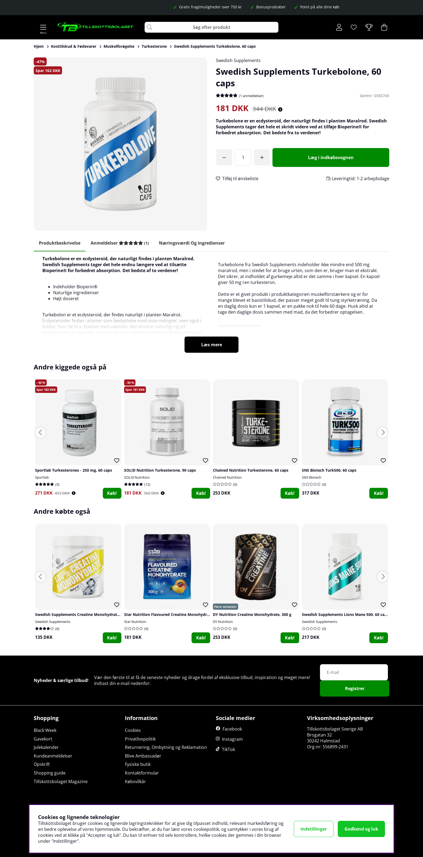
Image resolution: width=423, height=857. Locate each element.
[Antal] (243, 157)
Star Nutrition (135, 622)
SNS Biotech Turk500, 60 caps (329, 470)
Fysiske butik (138, 764)
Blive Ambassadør (143, 756)
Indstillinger (314, 829)
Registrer (354, 689)
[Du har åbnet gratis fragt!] (224, 157)
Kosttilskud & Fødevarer (73, 46)
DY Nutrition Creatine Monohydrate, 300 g (252, 615)
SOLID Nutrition (137, 477)
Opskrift (42, 764)
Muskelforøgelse (119, 46)
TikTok (228, 750)
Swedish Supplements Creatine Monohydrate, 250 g (83, 615)
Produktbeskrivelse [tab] (60, 243)
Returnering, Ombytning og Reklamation (166, 747)
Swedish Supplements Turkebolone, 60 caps (215, 46)
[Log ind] (339, 27)
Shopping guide (50, 773)
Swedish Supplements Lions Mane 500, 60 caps (345, 615)
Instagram (232, 739)
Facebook (232, 729)
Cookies (133, 730)
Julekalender (46, 747)
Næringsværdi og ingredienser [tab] (193, 243)
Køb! (112, 493)
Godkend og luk (361, 829)
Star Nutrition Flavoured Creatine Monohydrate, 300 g (174, 615)
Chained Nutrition (227, 477)
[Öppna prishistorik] (74, 493)
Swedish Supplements (238, 60)
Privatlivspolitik (140, 739)
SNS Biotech (311, 477)
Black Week (45, 730)
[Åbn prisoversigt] (280, 109)
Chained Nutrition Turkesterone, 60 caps (250, 470)
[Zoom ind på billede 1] (120, 144)
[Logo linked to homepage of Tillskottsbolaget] (95, 27)
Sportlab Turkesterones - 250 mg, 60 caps (73, 470)
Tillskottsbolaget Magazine (61, 781)
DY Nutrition (223, 622)
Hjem (39, 46)
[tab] (120, 243)
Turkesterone (154, 46)
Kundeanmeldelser (53, 756)
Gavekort (43, 739)
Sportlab (42, 477)
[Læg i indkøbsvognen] (330, 157)
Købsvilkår (135, 781)
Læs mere (211, 345)
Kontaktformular (142, 773)
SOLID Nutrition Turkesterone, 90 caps (160, 470)
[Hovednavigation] (43, 27)
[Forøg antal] (262, 157)
